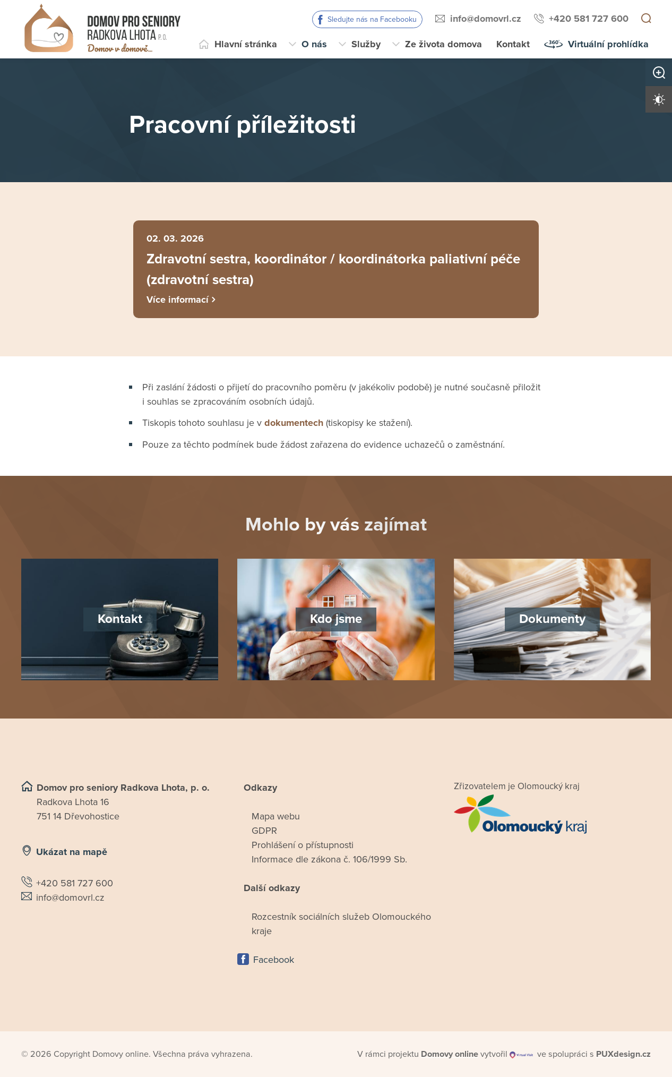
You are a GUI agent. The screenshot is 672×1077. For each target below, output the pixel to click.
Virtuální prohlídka (608, 44)
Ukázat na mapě (71, 853)
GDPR (264, 832)
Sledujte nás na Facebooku (372, 19)
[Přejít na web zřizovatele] (552, 815)
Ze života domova (443, 44)
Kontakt (513, 44)
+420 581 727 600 (588, 18)
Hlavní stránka (245, 44)
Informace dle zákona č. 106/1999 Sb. (329, 861)
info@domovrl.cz (485, 18)
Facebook (273, 961)
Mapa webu (276, 818)
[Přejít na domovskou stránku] (102, 29)
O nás (314, 44)
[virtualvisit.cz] (522, 1055)
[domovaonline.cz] (449, 1055)
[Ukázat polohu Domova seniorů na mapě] (119, 939)
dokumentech (293, 424)
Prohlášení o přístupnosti (303, 846)
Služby (366, 44)
